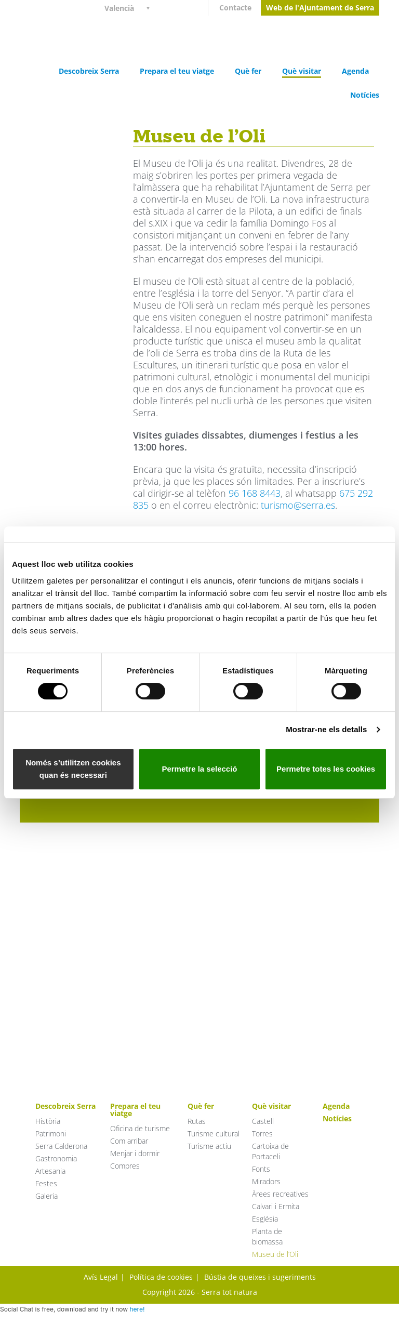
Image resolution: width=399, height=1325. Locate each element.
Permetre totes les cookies (325, 768)
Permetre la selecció (199, 768)
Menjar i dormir (134, 1153)
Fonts (261, 1169)
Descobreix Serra (89, 71)
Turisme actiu (209, 1146)
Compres (125, 1166)
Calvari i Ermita (275, 1206)
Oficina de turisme (140, 1128)
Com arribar (129, 1141)
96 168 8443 (255, 493)
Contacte (235, 7)
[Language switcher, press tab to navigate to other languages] (131, 7)
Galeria (46, 1196)
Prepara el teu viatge (177, 71)
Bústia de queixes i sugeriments (260, 1277)
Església (265, 1219)
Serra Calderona (61, 1146)
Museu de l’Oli (275, 1254)
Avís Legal (101, 1277)
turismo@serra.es (298, 505)
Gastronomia (56, 1158)
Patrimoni (50, 1133)
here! (136, 1309)
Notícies (364, 95)
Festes (46, 1183)
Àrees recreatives (280, 1194)
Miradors (266, 1181)
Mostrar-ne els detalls (326, 729)
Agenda (355, 71)
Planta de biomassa (267, 1236)
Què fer (248, 71)
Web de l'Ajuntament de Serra (320, 7)
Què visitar (301, 71)
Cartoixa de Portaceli (270, 1151)
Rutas (197, 1121)
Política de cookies (161, 1277)
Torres (262, 1133)
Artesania (50, 1171)
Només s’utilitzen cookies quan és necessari (73, 768)
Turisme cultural (214, 1133)
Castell (263, 1121)
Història (47, 1121)
